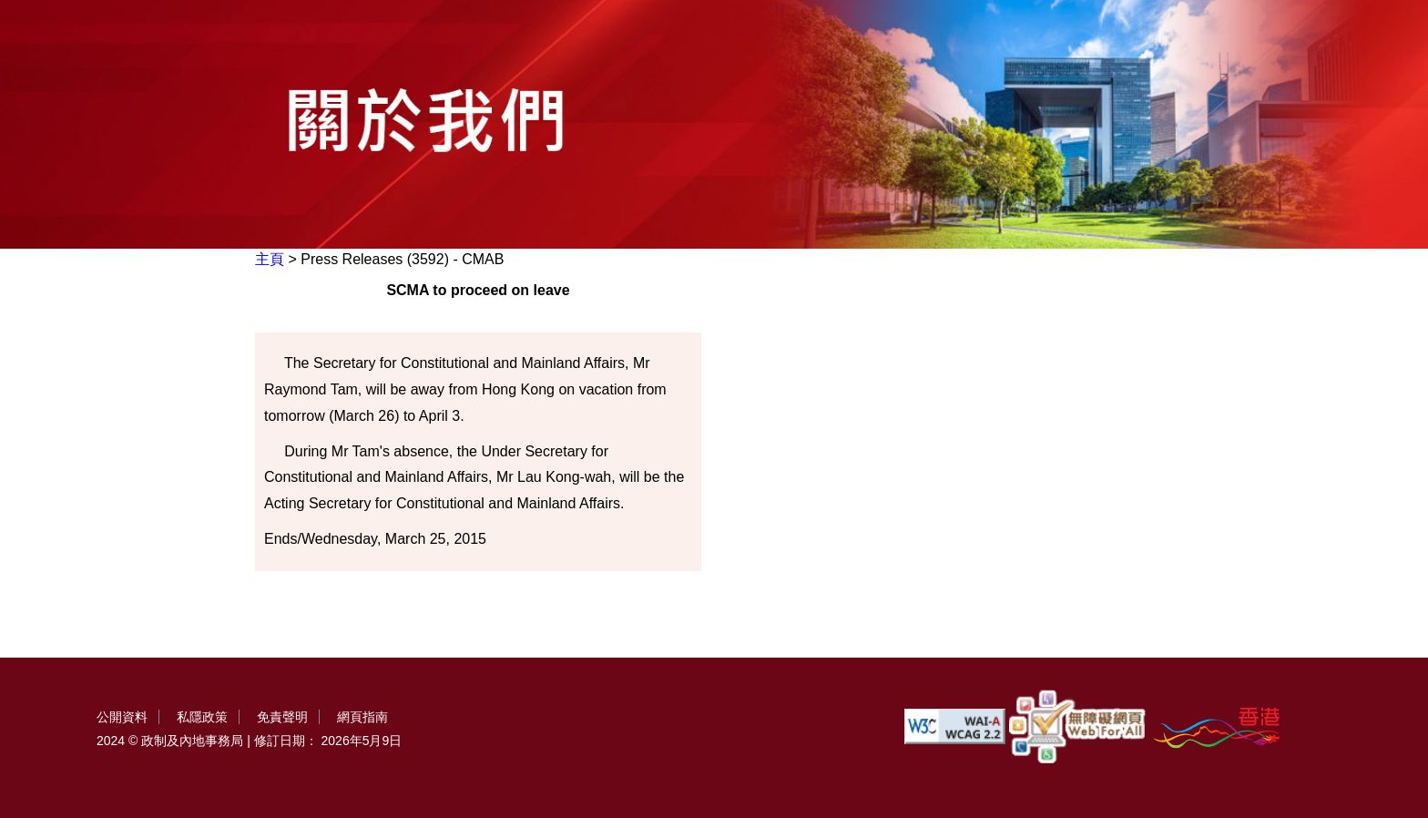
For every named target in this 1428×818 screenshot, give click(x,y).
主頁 (269, 259)
